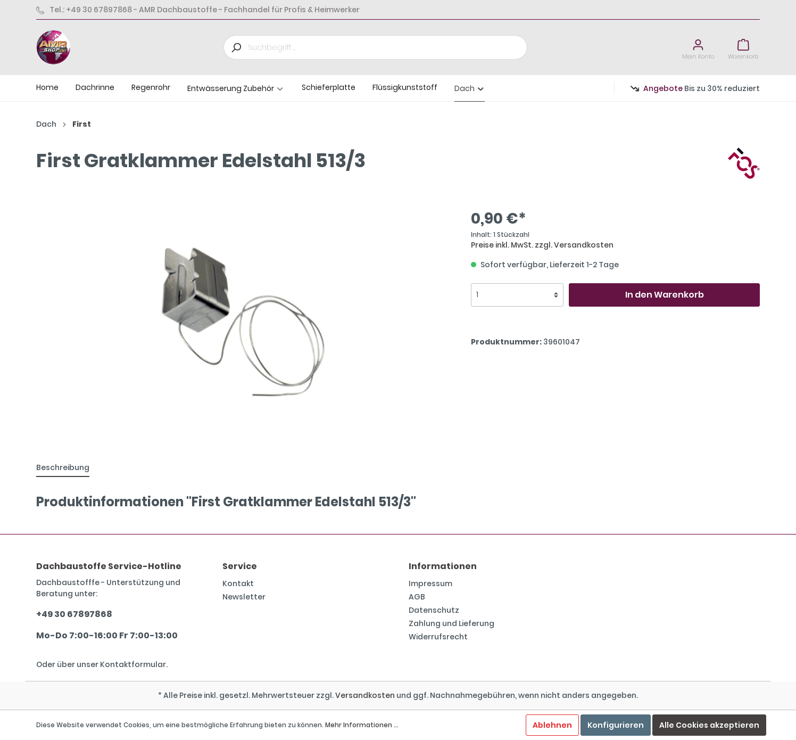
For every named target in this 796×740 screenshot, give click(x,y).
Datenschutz (434, 610)
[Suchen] (235, 47)
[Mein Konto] (698, 47)
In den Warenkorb (664, 295)
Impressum (430, 583)
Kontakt (238, 583)
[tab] (62, 467)
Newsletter (244, 596)
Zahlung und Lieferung (451, 623)
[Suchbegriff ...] (387, 47)
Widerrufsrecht (438, 636)
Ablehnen (552, 725)
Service (239, 566)
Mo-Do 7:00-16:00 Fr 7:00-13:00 (107, 635)
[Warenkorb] (743, 47)
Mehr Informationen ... (362, 724)
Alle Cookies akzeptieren (709, 725)
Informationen (443, 566)
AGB (417, 596)
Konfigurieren (615, 725)
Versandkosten (365, 695)
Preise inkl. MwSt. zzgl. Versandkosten (542, 245)
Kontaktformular (133, 664)
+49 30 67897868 (74, 614)
